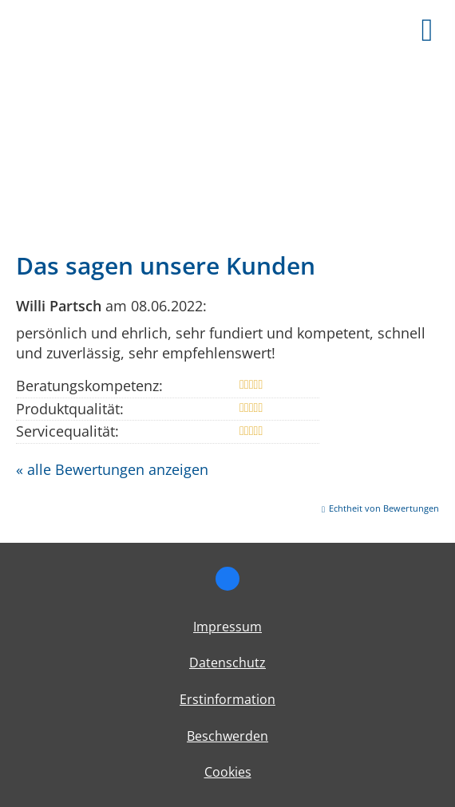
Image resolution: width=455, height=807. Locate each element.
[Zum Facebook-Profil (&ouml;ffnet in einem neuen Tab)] (227, 579)
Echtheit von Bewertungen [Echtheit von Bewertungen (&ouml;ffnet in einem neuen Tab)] (384, 508)
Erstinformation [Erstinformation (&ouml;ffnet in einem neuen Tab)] (227, 699)
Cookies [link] (227, 772)
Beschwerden (227, 736)
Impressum (227, 626)
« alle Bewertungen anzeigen (112, 469)
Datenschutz (227, 662)
